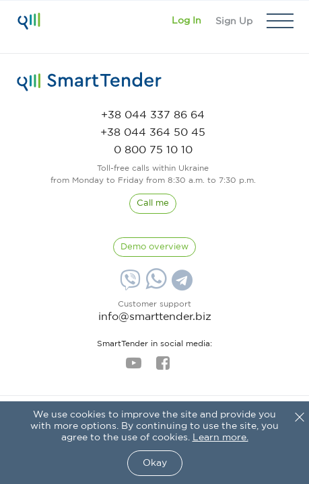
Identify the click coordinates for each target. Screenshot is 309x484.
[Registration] (234, 20)
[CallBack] (152, 204)
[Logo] (28, 21)
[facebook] (162, 367)
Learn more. (220, 438)
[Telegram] (180, 285)
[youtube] (133, 367)
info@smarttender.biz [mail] (154, 317)
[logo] (89, 82)
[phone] (153, 115)
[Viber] (128, 285)
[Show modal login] (186, 20)
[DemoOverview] (154, 247)
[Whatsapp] (154, 286)
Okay (155, 463)
